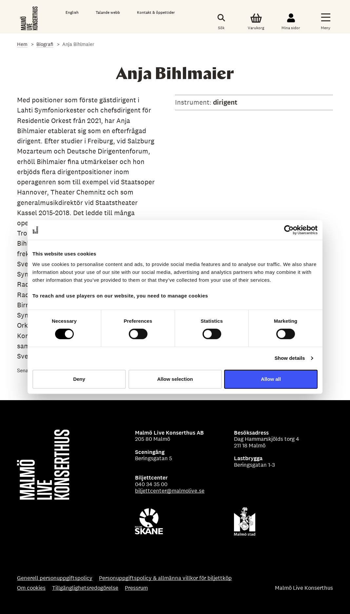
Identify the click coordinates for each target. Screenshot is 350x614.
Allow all (271, 379)
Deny (79, 379)
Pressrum (136, 588)
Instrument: (194, 102)
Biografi (44, 44)
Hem (22, 44)
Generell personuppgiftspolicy (54, 578)
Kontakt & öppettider (156, 12)
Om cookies (31, 588)
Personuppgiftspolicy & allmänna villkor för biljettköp (165, 578)
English (72, 12)
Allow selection (175, 379)
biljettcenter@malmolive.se (169, 490)
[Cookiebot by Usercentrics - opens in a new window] (289, 230)
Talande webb (108, 12)
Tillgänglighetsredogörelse (85, 588)
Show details (290, 358)
